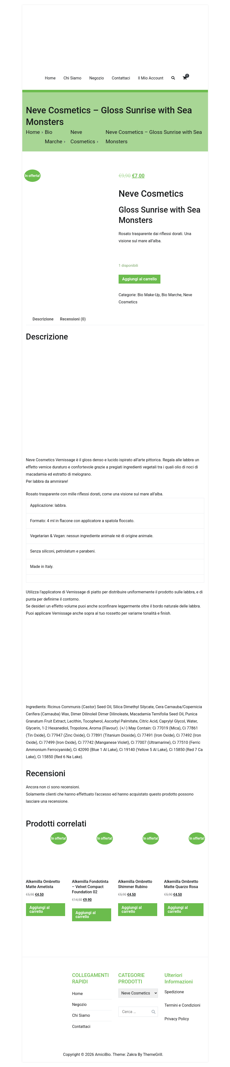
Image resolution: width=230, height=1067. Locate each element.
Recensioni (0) (73, 319)
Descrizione (43, 319)
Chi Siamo (72, 78)
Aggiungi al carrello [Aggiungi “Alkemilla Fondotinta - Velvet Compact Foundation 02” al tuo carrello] (86, 914)
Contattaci (121, 78)
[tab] (43, 319)
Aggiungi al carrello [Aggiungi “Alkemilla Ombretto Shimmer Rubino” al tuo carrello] (132, 909)
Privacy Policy (176, 1019)
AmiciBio (103, 1054)
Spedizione (174, 992)
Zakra (132, 1054)
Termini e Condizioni (182, 1005)
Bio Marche (171, 294)
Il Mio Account (150, 78)
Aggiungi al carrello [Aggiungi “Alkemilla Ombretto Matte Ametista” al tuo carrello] (39, 909)
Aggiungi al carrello (139, 279)
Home (50, 78)
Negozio (96, 78)
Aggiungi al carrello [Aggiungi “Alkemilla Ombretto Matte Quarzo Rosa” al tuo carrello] (178, 909)
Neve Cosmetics (151, 194)
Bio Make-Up (149, 294)
